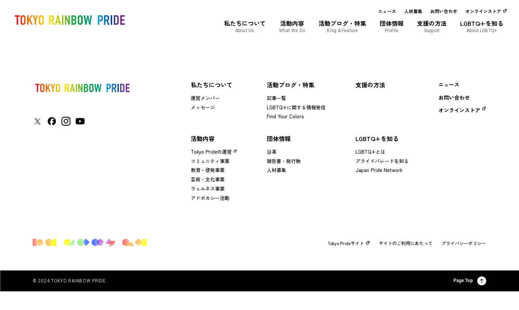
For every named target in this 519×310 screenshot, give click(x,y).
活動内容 (203, 138)
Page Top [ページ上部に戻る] (469, 280)
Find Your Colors (285, 116)
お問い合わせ (443, 11)
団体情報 (279, 138)
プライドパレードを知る (382, 161)
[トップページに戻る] (82, 87)
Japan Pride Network (378, 169)
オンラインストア (483, 11)
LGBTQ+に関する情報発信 (296, 107)
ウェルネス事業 (208, 188)
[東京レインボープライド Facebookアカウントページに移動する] (51, 121)
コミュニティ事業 (210, 161)
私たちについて (211, 84)
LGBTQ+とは (370, 151)
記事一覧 (276, 97)
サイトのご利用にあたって (406, 243)
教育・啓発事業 (208, 169)
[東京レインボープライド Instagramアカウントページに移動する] (65, 121)
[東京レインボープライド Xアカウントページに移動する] (37, 121)
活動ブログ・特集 (290, 84)
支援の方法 (370, 84)
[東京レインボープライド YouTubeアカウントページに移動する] (80, 121)
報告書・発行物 (284, 161)
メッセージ (203, 107)
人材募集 (413, 11)
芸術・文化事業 (208, 179)
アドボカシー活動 (210, 197)
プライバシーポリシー (464, 243)
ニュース (387, 11)
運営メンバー (205, 97)
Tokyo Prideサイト (348, 243)
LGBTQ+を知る (377, 138)
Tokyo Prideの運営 (211, 151)
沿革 (271, 151)
